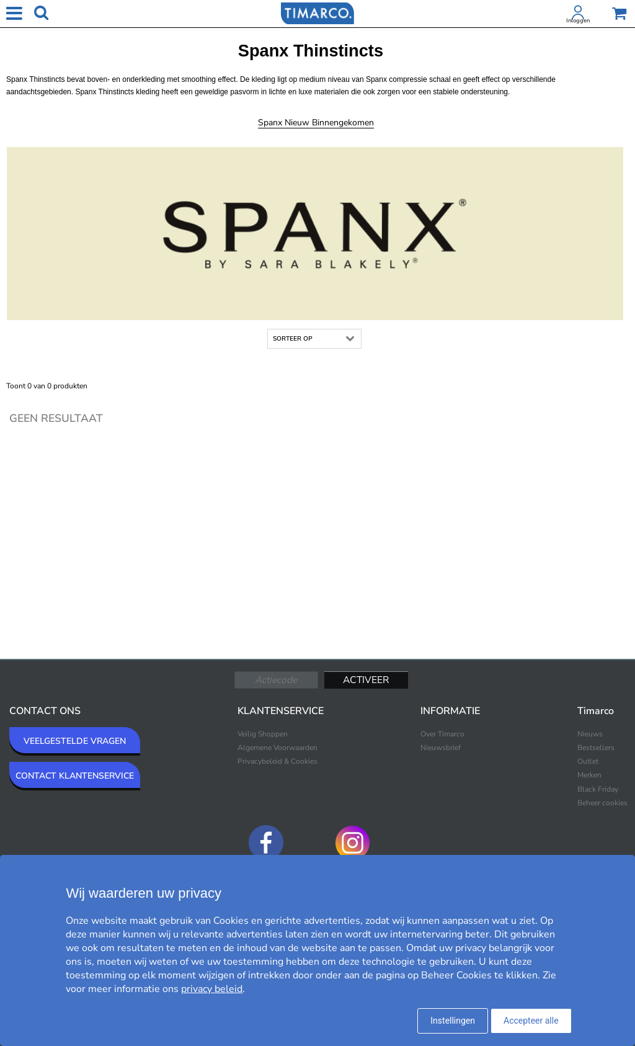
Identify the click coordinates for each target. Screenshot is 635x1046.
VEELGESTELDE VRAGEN (75, 741)
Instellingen (452, 1021)
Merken (589, 775)
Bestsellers (596, 748)
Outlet (587, 761)
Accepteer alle (531, 1021)
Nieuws (590, 734)
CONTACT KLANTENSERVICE (75, 776)
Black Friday (597, 789)
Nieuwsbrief (440, 748)
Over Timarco (442, 734)
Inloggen (578, 20)
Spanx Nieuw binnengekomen (316, 122)
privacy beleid (211, 989)
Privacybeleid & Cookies (278, 761)
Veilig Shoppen (263, 734)
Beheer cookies (602, 803)
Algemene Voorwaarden (278, 748)
